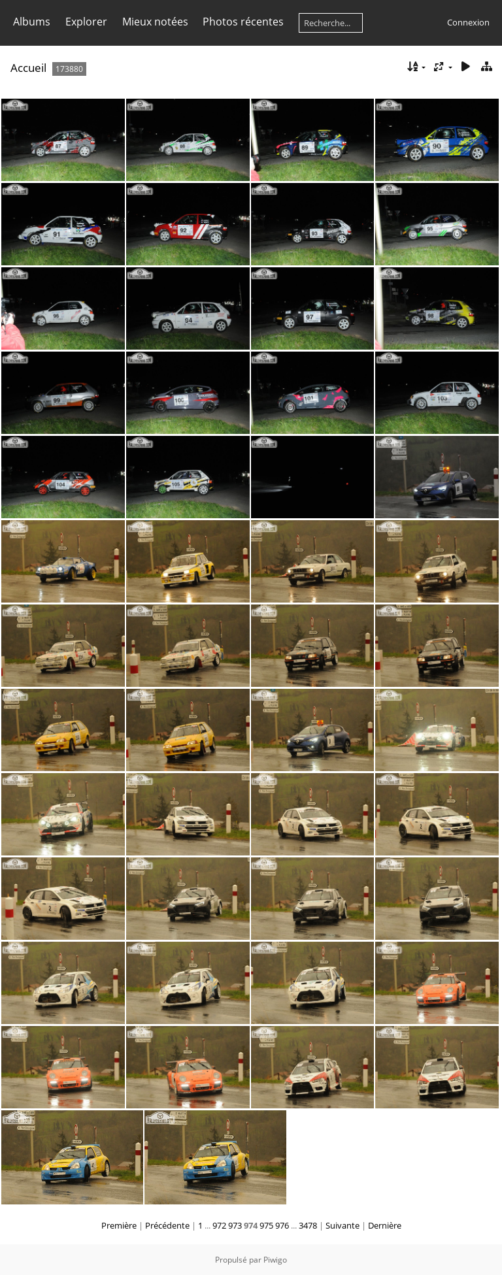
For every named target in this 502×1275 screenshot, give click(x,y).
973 (235, 1225)
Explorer (86, 21)
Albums (31, 21)
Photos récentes (243, 21)
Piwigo (275, 1259)
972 (219, 1225)
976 (282, 1225)
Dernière (384, 1225)
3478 (308, 1225)
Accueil (28, 67)
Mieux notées (155, 21)
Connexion (468, 22)
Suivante (343, 1225)
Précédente (167, 1225)
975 (266, 1225)
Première (119, 1225)
